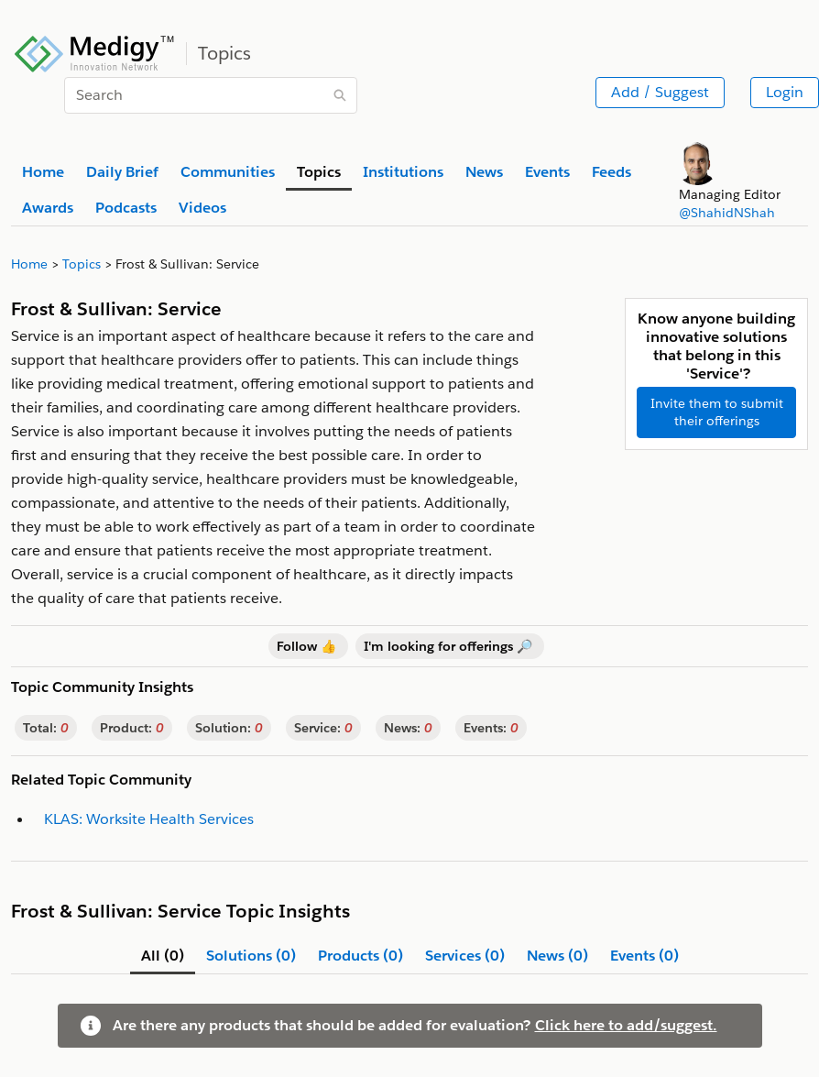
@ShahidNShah (727, 212)
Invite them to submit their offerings (716, 412)
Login (784, 92)
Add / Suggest (660, 92)
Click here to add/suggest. (626, 1025)
